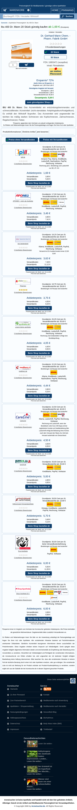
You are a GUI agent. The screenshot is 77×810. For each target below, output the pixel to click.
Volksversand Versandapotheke (22, 503)
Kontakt (46, 695)
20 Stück (55, 52)
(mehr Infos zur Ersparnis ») (44, 83)
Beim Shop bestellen (38, 183)
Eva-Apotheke (23, 550)
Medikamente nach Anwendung (55, 700)
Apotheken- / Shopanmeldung (21, 706)
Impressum (14, 729)
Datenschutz (15, 724)
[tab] (12, 132)
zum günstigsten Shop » (39, 102)
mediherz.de (23, 370)
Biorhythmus (48, 718)
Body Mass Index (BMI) (52, 724)
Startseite (4, 23)
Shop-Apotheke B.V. (23, 593)
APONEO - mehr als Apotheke (23, 200)
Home (55, 10)
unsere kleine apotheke (23, 326)
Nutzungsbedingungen (19, 712)
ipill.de (23, 156)
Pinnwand (67, 10)
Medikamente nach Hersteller (54, 706)
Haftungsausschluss (18, 718)
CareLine (23, 420)
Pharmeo (23, 285)
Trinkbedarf (47, 729)
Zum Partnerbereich (18, 700)
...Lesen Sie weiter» (39, 742)
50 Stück (55, 57)
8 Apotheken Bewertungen (23, 292)
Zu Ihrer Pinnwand (17, 695)
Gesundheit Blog (49, 712)
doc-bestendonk (23, 243)
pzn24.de (23, 464)
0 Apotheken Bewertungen (23, 164)
